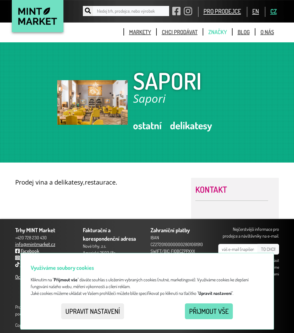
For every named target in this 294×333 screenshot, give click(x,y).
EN (255, 11)
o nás (267, 32)
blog (244, 32)
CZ (273, 11)
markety (140, 32)
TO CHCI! (268, 249)
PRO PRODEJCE (222, 11)
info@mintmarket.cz (35, 244)
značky (217, 32)
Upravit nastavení (92, 311)
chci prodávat (180, 32)
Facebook (27, 251)
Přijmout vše (209, 311)
